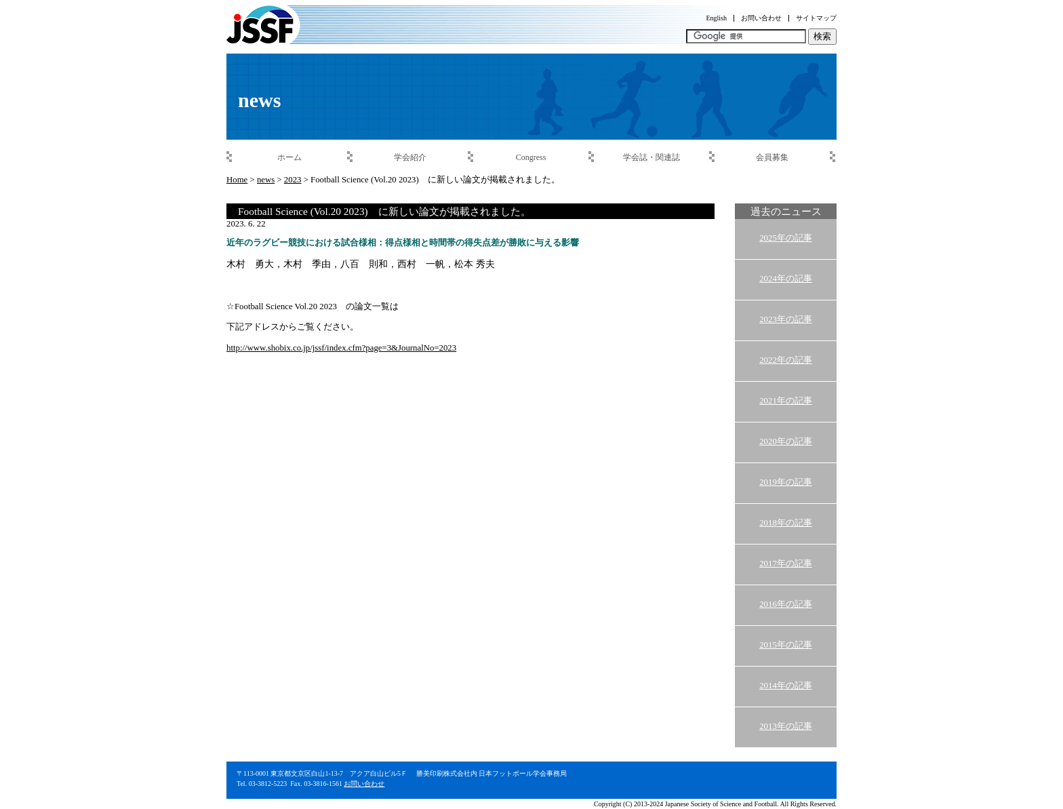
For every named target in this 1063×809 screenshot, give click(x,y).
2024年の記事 (785, 278)
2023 (293, 179)
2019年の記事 (785, 482)
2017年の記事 (785, 563)
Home (236, 179)
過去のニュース (786, 211)
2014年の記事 (785, 685)
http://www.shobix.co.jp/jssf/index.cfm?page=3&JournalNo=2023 (341, 348)
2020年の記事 (785, 441)
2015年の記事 (785, 645)
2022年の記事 (785, 360)
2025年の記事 (785, 238)
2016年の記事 (785, 604)
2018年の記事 (785, 523)
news (266, 179)
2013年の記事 (785, 726)
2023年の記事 (785, 319)
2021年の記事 (785, 401)
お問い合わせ (364, 783)
